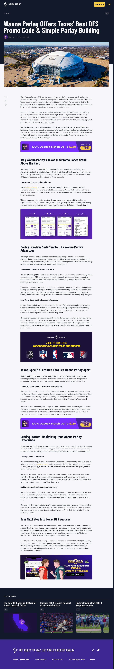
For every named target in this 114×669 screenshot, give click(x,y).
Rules (92, 659)
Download (99, 4)
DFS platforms (31, 187)
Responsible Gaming (77, 659)
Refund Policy (57, 659)
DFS (107, 13)
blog (7, 13)
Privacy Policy (40, 659)
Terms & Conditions (21, 659)
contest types (42, 464)
